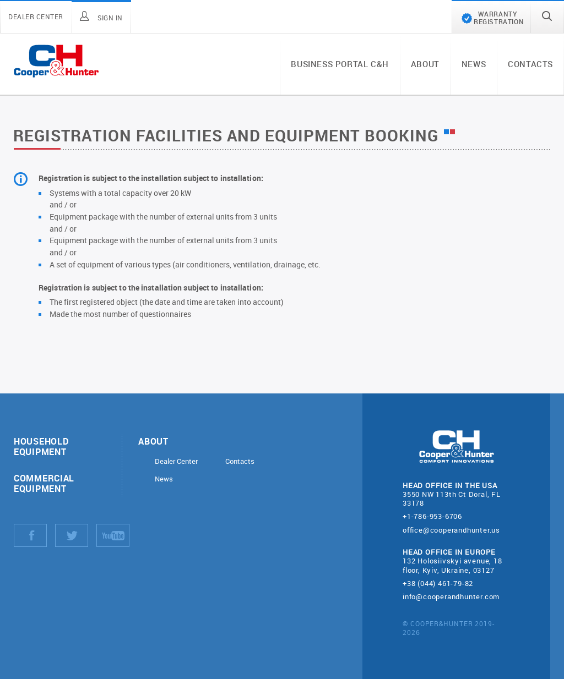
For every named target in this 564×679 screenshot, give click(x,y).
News (474, 63)
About (425, 63)
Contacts (530, 63)
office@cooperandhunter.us (451, 530)
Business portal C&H (339, 63)
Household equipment (41, 446)
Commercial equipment (44, 483)
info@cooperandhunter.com (451, 596)
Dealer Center (176, 461)
